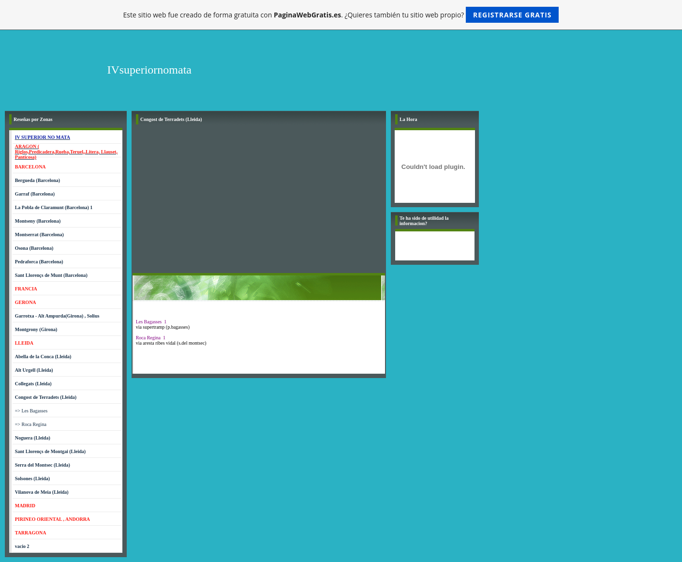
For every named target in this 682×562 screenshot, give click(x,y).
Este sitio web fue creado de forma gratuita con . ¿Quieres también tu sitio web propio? (341, 15)
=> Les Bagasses (31, 410)
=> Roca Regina (30, 424)
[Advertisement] (259, 200)
